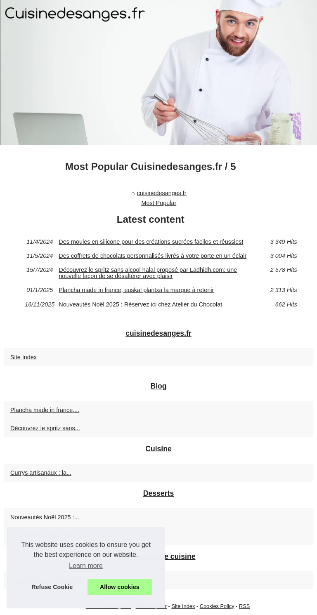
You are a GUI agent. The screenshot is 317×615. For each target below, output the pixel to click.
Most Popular (158, 203)
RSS (244, 606)
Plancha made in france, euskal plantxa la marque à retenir (136, 290)
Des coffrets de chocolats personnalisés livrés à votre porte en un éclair (152, 256)
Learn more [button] (86, 565)
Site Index (23, 357)
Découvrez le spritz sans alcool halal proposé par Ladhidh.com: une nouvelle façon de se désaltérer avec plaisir (148, 273)
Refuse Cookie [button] (52, 587)
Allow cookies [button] (120, 587)
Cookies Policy (217, 606)
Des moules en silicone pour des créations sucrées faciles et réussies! (151, 242)
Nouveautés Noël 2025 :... (44, 517)
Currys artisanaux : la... (40, 472)
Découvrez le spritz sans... (45, 428)
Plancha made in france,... (44, 410)
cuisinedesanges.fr (162, 193)
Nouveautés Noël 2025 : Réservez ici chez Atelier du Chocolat (140, 304)
